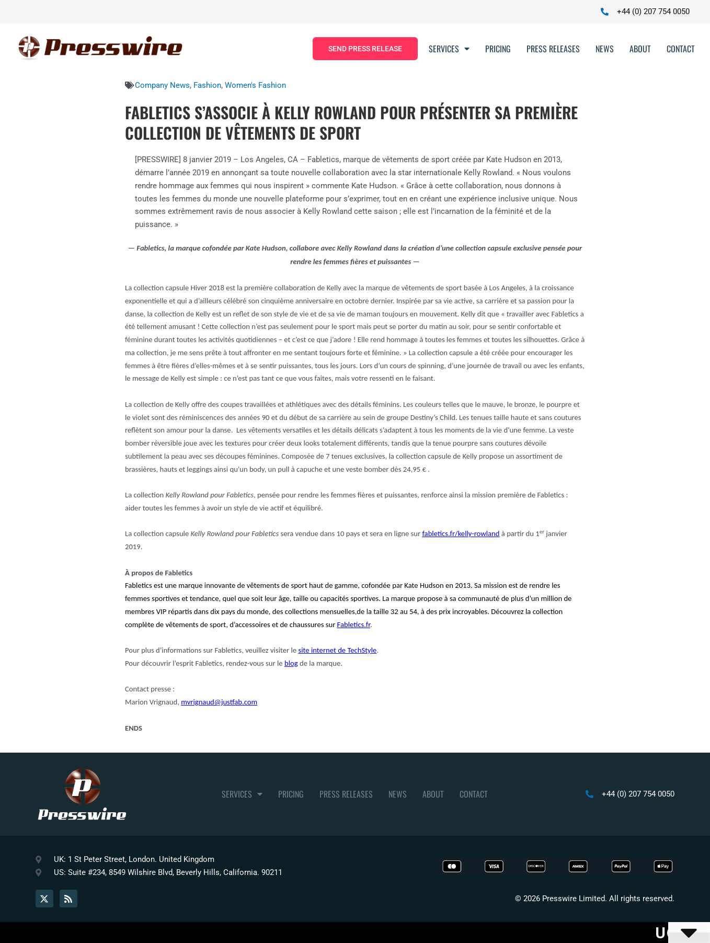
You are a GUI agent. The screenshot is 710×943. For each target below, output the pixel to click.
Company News (162, 85)
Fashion (207, 85)
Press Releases (553, 48)
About (640, 48)
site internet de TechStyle (337, 650)
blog (291, 663)
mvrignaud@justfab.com (219, 702)
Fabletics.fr (353, 624)
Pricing (498, 48)
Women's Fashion (255, 85)
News (605, 48)
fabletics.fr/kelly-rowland (460, 533)
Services (449, 48)
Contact (681, 48)
